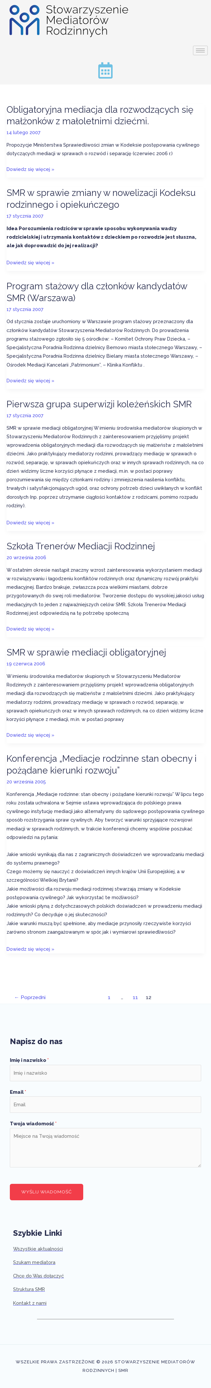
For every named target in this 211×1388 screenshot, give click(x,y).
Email (18, 1092)
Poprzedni (30, 997)
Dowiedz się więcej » (30, 169)
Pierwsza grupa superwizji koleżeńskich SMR (99, 404)
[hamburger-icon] (200, 50)
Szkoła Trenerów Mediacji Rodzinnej (81, 546)
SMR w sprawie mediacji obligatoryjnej (86, 652)
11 (135, 997)
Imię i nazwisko (29, 1060)
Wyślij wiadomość (46, 1191)
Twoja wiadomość (33, 1123)
